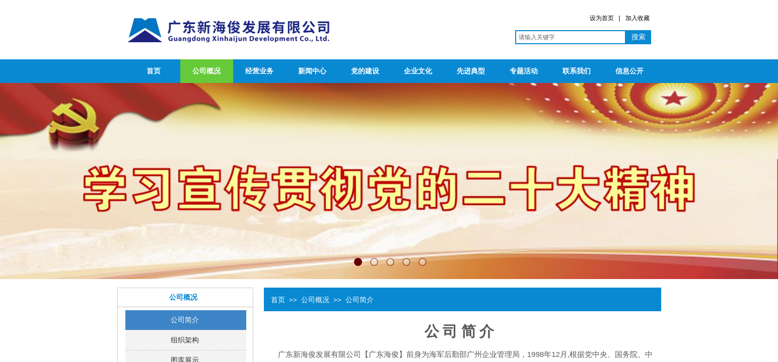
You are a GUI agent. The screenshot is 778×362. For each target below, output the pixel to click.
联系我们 (576, 71)
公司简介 (359, 300)
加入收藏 (637, 18)
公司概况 (206, 71)
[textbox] (570, 37)
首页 (154, 71)
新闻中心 (312, 71)
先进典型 (471, 71)
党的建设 (365, 71)
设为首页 (602, 18)
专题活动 (524, 71)
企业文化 (418, 71)
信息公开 (629, 71)
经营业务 (259, 71)
